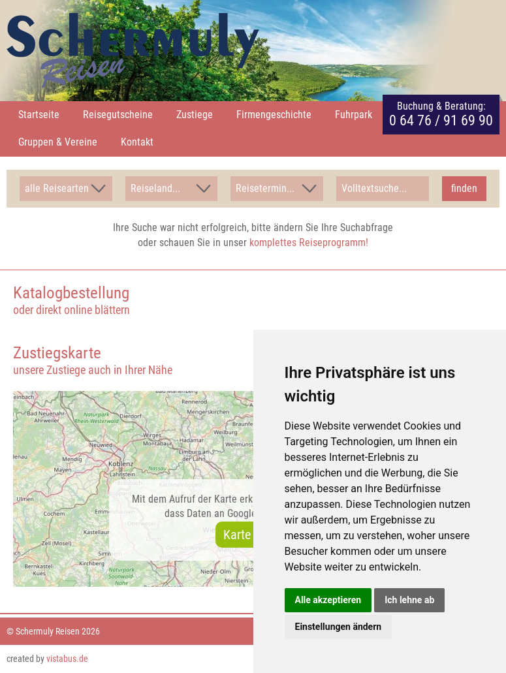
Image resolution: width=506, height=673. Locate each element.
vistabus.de (67, 658)
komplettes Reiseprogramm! (308, 242)
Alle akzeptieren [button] (328, 600)
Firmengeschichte (273, 114)
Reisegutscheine (118, 114)
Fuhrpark (353, 114)
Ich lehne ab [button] (409, 600)
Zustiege (194, 114)
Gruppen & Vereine (57, 142)
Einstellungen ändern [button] (338, 626)
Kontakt (137, 142)
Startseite (38, 114)
